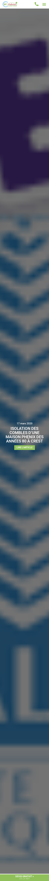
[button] (44, 4)
